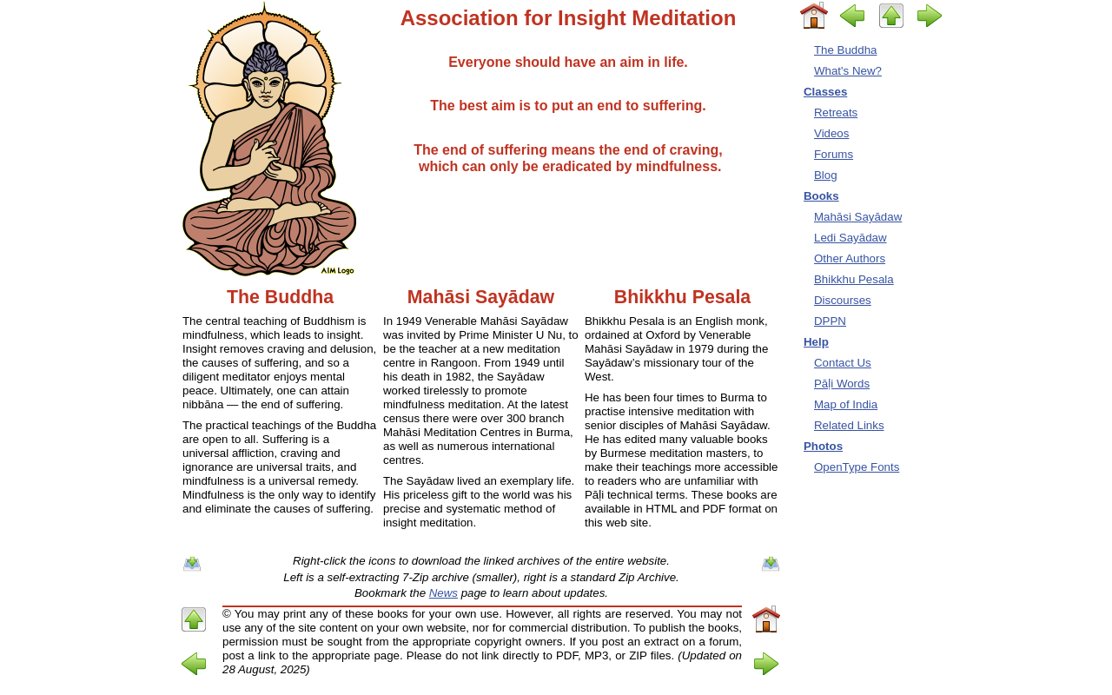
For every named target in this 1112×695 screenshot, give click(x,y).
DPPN (830, 321)
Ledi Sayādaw (850, 237)
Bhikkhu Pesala (854, 279)
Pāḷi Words (842, 383)
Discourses (842, 300)
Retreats (835, 112)
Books (821, 195)
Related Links (849, 425)
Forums (833, 154)
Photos (823, 446)
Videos (831, 133)
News (443, 592)
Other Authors (849, 258)
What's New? (848, 70)
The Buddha (845, 49)
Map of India (845, 404)
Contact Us (842, 362)
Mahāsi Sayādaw (858, 216)
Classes (825, 91)
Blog (825, 175)
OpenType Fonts (856, 466)
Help (816, 341)
